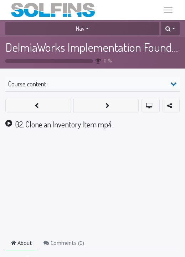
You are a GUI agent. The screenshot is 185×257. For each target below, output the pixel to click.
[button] (170, 28)
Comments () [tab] (63, 242)
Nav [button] (80, 28)
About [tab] (21, 242)
